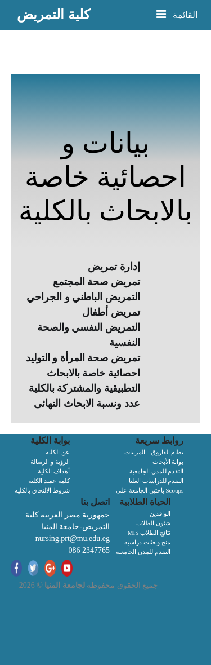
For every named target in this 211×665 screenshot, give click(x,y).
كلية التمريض (53, 14)
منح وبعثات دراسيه (147, 542)
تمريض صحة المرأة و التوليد (83, 357)
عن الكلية (58, 452)
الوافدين (160, 513)
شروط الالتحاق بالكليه (42, 490)
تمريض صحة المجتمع (96, 281)
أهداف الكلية (54, 471)
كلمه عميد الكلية (49, 480)
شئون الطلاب (153, 523)
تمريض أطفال (111, 312)
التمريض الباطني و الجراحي (83, 297)
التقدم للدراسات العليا (156, 480)
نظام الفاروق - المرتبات (153, 452)
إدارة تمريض (114, 266)
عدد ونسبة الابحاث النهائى (87, 403)
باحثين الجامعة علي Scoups (149, 490)
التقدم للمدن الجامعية (156, 471)
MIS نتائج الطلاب (149, 532)
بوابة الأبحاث (168, 461)
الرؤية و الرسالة (50, 461)
